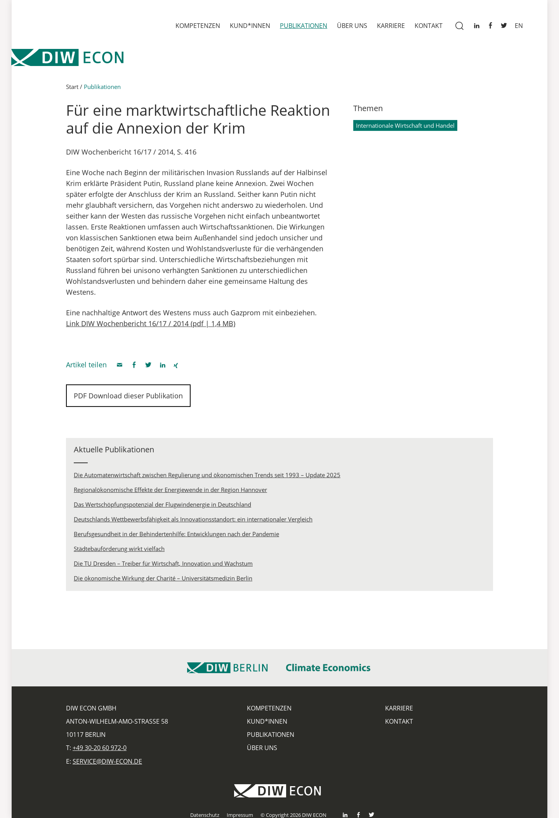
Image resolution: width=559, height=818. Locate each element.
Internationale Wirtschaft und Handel (405, 128)
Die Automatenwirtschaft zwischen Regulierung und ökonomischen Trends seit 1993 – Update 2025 (207, 477)
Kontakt (429, 25)
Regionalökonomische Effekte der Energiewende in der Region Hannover (170, 492)
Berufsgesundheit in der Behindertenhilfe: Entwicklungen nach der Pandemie (176, 536)
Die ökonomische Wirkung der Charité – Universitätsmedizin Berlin (163, 581)
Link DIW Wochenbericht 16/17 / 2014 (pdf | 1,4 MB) (150, 326)
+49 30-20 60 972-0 (100, 747)
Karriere (391, 25)
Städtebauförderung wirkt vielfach (119, 551)
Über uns (352, 25)
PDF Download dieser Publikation (128, 398)
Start (72, 89)
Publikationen (303, 25)
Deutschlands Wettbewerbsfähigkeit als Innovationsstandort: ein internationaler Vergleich (193, 522)
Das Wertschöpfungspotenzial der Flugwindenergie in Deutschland (162, 507)
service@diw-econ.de (107, 761)
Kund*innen (250, 25)
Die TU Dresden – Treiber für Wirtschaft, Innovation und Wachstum (163, 566)
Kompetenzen (197, 25)
